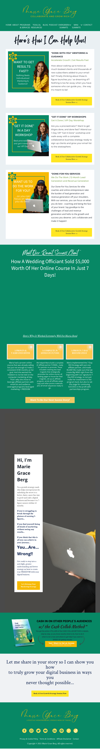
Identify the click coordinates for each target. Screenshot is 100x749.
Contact (76, 739)
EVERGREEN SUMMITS (64, 26)
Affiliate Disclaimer (64, 739)
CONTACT (87, 24)
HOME (8, 24)
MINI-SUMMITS (77, 26)
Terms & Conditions (47, 739)
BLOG (45, 24)
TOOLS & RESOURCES (36, 26)
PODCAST (53, 24)
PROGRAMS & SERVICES (25, 26)
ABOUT (15, 24)
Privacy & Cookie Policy (29, 739)
